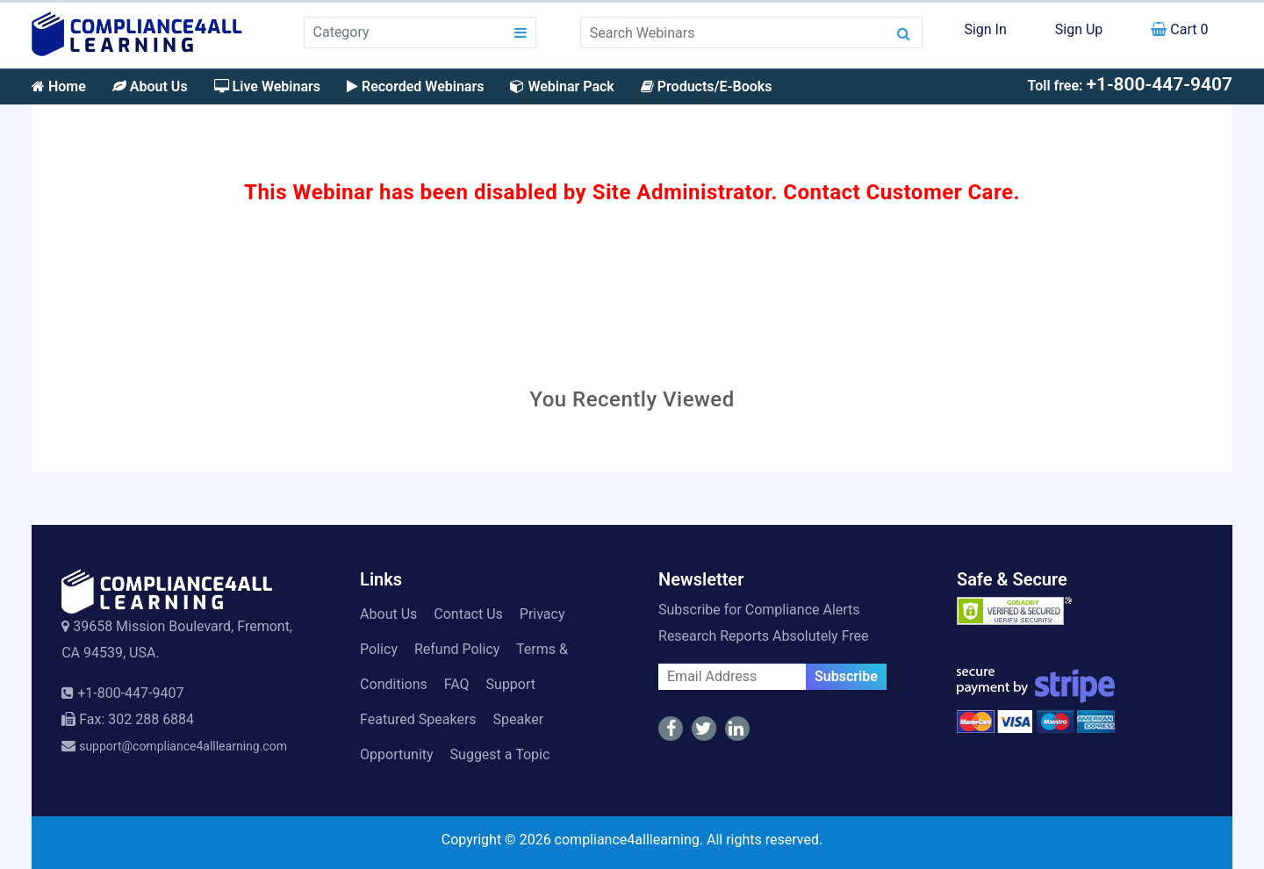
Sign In (985, 29)
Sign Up (1079, 29)
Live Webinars (267, 86)
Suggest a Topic (500, 754)
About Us (150, 86)
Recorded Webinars (415, 86)
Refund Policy (456, 649)
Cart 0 (1179, 29)
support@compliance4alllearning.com (183, 746)
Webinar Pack (562, 86)
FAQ (457, 684)
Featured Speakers (418, 719)
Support (510, 684)
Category (341, 32)
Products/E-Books (706, 86)
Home (59, 86)
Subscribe (846, 676)
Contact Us (468, 614)
